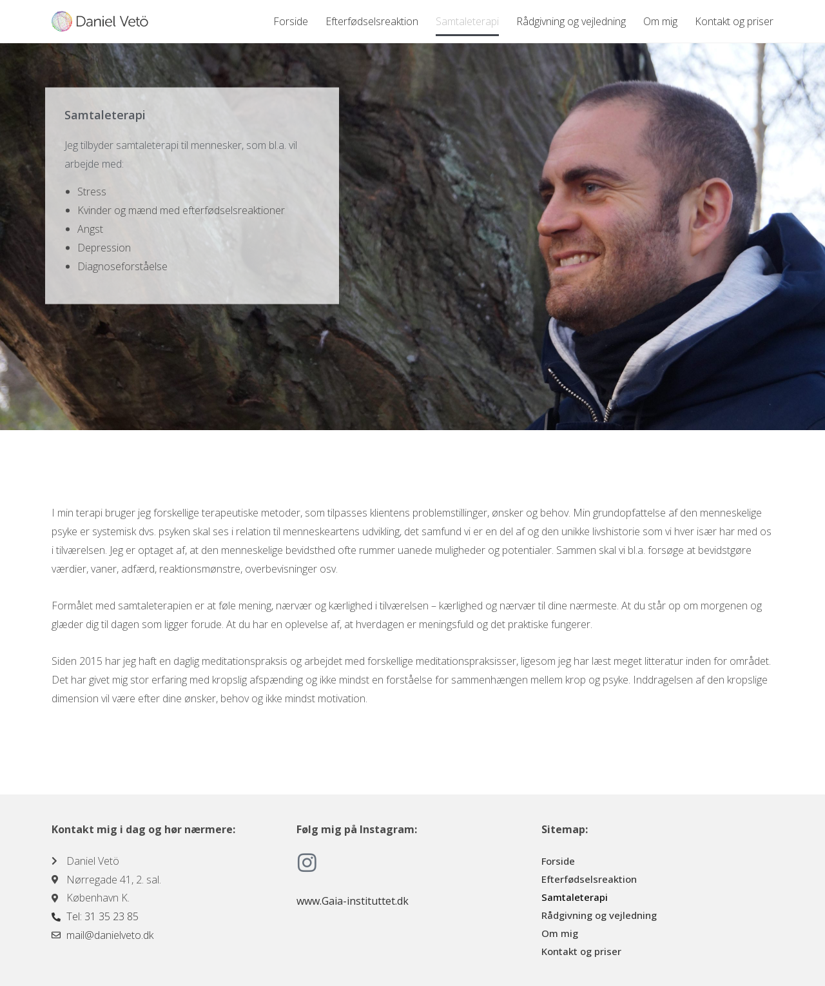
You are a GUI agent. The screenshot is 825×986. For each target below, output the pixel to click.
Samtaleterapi (467, 21)
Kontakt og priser (734, 21)
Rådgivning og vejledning (571, 21)
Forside (290, 21)
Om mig (660, 21)
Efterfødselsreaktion (371, 21)
